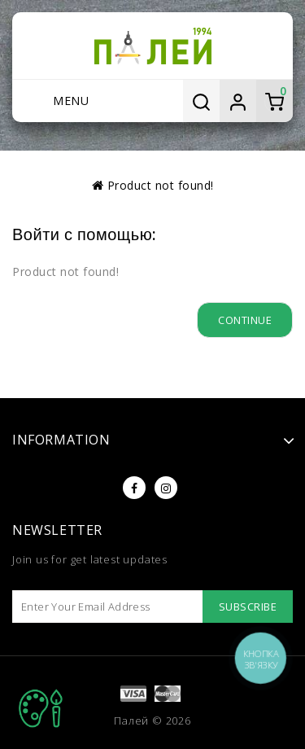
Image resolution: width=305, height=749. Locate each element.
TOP (40, 708)
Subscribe (248, 606)
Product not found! (160, 185)
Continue (245, 320)
